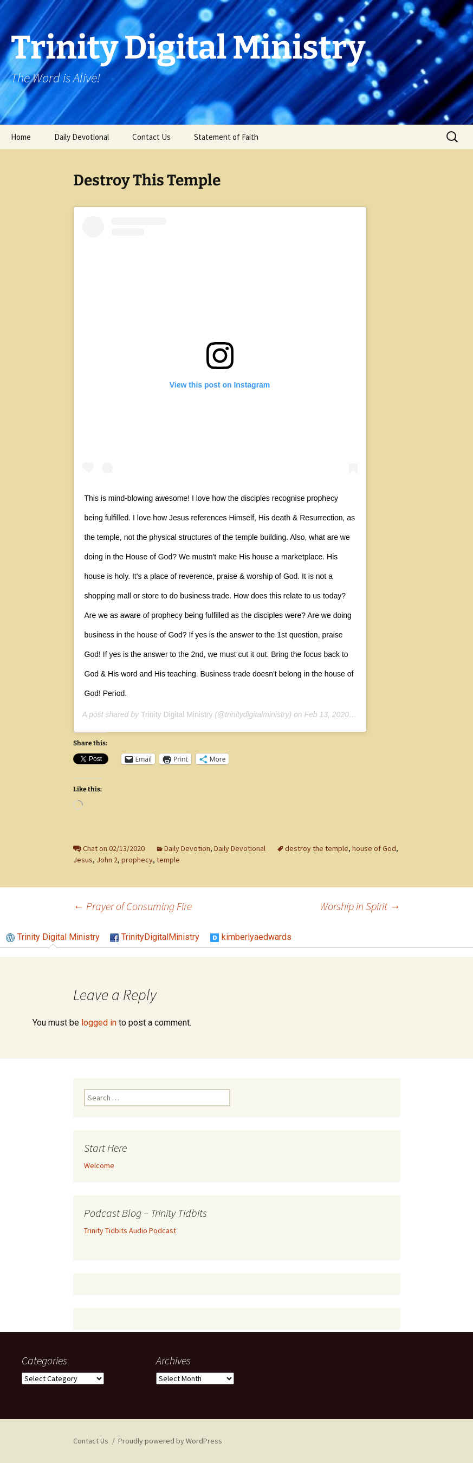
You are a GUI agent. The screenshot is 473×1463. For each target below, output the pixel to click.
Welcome (99, 1165)
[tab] (53, 937)
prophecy (137, 860)
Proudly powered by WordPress (170, 1441)
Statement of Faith (226, 137)
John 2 (107, 860)
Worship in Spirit (360, 906)
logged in (98, 1022)
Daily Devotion (187, 848)
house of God (374, 848)
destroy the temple (316, 848)
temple (168, 860)
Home (21, 137)
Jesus (83, 860)
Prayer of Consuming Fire (132, 906)
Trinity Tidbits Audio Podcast (130, 1230)
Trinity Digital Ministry (177, 714)
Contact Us (151, 137)
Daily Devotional (81, 137)
